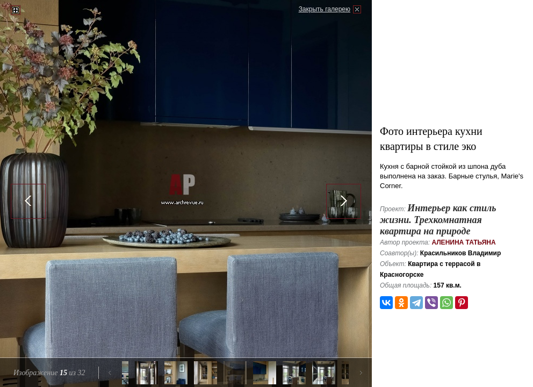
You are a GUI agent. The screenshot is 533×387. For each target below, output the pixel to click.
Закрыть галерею (324, 9)
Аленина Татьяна (463, 242)
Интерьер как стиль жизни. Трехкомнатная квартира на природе (438, 219)
